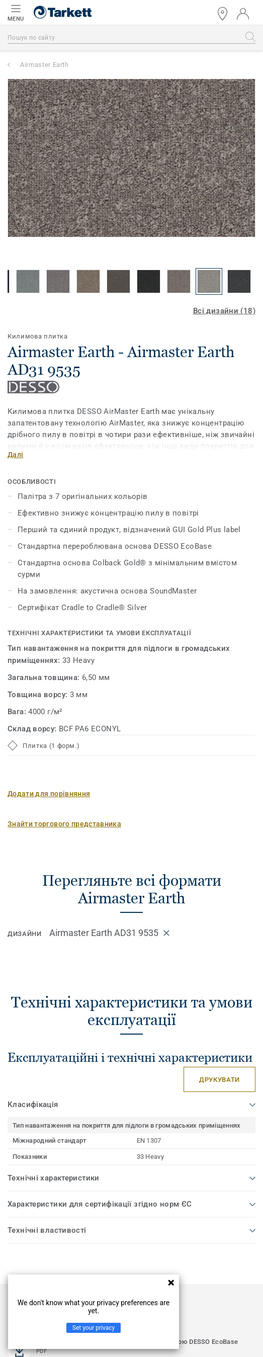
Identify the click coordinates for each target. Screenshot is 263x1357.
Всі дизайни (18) (224, 310)
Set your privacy (93, 1327)
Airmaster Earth (44, 64)
